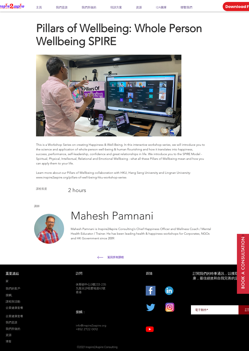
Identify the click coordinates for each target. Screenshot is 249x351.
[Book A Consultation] (243, 264)
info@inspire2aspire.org (91, 325)
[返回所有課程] (136, 257)
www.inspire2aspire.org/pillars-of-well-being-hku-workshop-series (81, 177)
